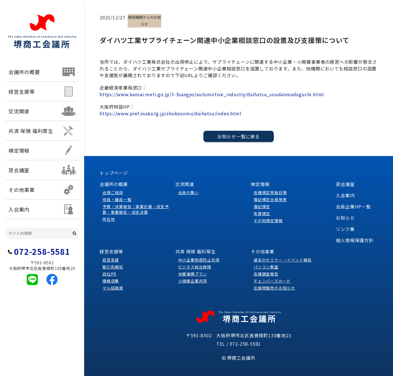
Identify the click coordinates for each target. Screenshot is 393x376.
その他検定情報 (268, 220)
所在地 (108, 219)
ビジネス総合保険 (194, 267)
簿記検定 (262, 206)
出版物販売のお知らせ (274, 288)
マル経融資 (112, 288)
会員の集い (188, 192)
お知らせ (345, 218)
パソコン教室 (266, 267)
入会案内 (18, 209)
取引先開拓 (112, 267)
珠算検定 (262, 213)
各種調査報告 (266, 274)
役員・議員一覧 (117, 199)
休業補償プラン (192, 274)
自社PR (109, 274)
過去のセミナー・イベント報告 (283, 260)
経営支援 (110, 260)
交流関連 (18, 111)
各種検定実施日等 (270, 192)
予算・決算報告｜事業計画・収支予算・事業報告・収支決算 (135, 209)
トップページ (114, 173)
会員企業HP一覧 (353, 206)
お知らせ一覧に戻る (238, 136)
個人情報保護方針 (354, 240)
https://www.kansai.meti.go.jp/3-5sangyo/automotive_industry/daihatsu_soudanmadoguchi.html (212, 94)
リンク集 (345, 229)
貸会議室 (18, 170)
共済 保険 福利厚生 (30, 130)
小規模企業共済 (192, 281)
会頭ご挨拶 (112, 192)
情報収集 (110, 281)
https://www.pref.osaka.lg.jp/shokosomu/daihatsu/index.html (170, 113)
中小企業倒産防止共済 (199, 260)
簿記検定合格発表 (270, 199)
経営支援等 (21, 91)
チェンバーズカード (272, 281)
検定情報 (18, 150)
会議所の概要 (24, 71)
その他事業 (21, 189)
